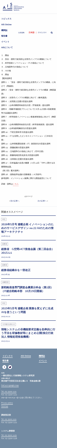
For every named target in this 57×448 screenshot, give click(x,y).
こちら (16, 184)
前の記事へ (14, 201)
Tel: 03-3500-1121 (8, 391)
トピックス (6, 19)
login (21, 33)
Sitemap (4, 406)
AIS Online (6, 24)
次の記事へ (42, 201)
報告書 (4, 36)
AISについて (7, 47)
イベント (5, 41)
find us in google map (10, 385)
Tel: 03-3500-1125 (9, 435)
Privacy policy (7, 403)
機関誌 (4, 30)
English (42, 32)
